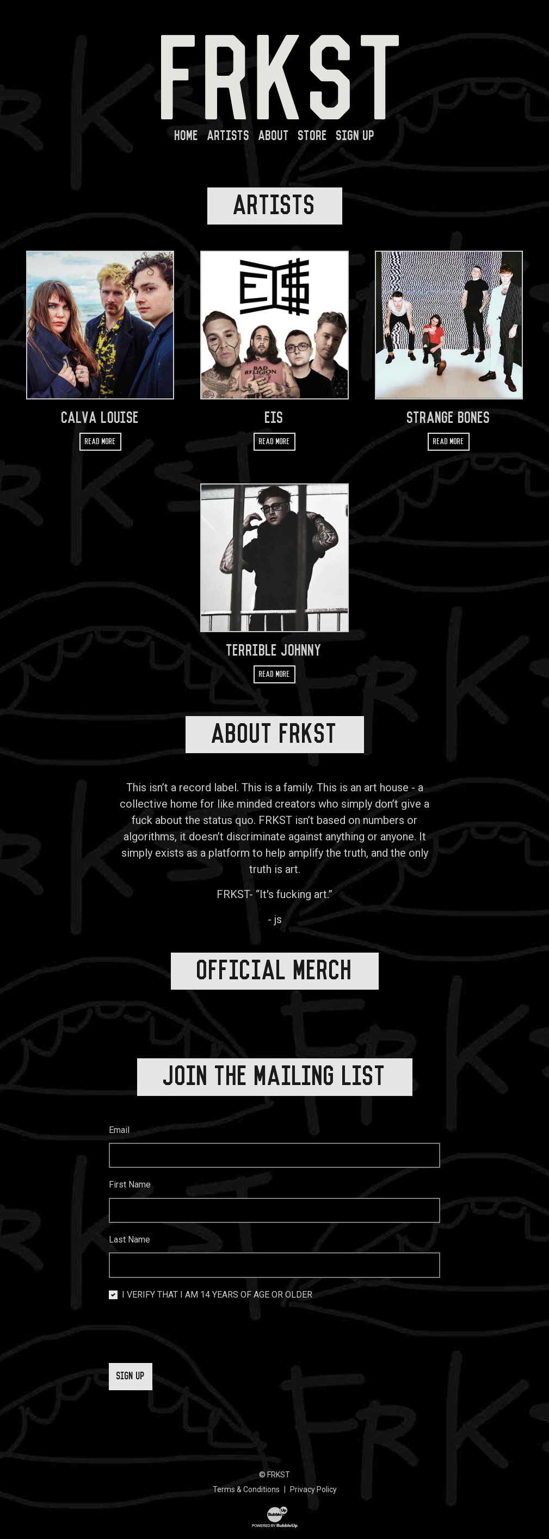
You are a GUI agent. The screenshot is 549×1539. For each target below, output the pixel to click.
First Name (130, 1168)
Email (119, 1113)
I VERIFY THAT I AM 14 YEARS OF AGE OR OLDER (217, 1278)
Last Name (129, 1223)
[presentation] (191, 1316)
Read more (100, 441)
